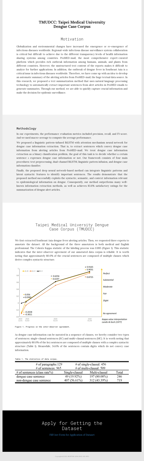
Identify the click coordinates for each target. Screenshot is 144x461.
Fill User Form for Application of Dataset (72, 434)
